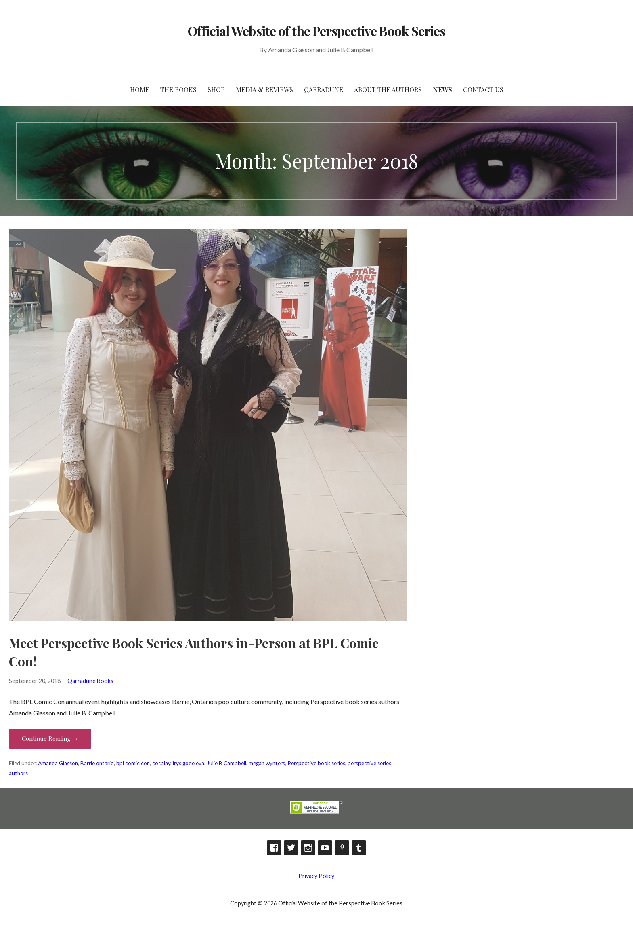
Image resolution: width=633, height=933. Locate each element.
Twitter (291, 847)
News (442, 89)
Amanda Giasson (58, 763)
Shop (216, 89)
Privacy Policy (316, 875)
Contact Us (483, 89)
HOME (139, 89)
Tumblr (359, 847)
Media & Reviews (264, 89)
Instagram (308, 847)
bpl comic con (133, 763)
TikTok (342, 847)
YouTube (325, 847)
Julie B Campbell (226, 763)
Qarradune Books (90, 680)
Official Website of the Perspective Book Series (316, 30)
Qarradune (323, 89)
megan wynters (267, 763)
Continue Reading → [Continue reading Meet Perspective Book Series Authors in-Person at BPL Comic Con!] (50, 738)
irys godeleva (188, 763)
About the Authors (388, 89)
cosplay (161, 763)
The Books (178, 89)
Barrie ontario (97, 763)
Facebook (274, 847)
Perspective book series (316, 763)
